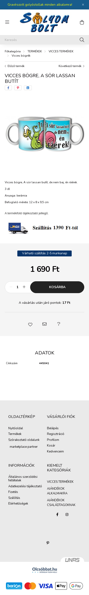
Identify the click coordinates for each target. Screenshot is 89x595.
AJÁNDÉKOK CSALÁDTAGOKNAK (61, 502)
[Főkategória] (13, 51)
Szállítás (14, 498)
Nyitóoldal (15, 428)
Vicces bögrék (21, 56)
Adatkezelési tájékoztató (25, 486)
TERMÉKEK (35, 51)
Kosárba (57, 287)
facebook (57, 514)
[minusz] (10, 287)
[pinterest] (18, 87)
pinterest (48, 543)
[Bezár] (83, 4)
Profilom (53, 440)
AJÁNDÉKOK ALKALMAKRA (57, 491)
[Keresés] (44, 40)
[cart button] (82, 22)
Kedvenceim (55, 452)
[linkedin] (28, 87)
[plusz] (24, 287)
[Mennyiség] (17, 287)
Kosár (51, 446)
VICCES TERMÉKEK (61, 51)
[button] (30, 324)
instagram (67, 514)
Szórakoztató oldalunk (23, 440)
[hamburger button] (7, 22)
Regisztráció (55, 434)
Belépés (53, 428)
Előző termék (16, 66)
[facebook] (8, 87)
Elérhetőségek (18, 504)
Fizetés (13, 492)
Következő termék (70, 66)
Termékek (14, 434)
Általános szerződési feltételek (22, 479)
